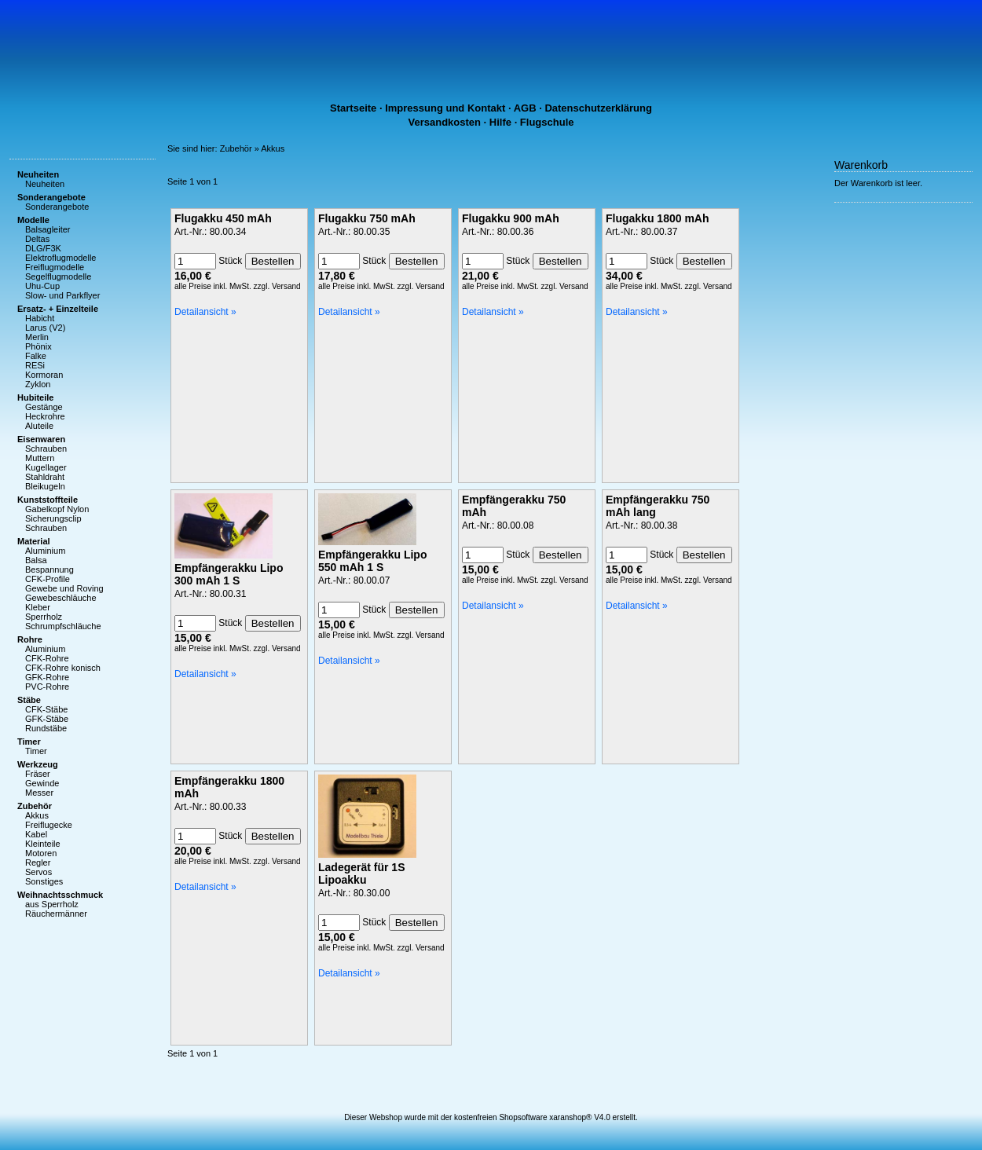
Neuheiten (38, 174)
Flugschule (547, 122)
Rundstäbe (46, 728)
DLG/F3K (43, 248)
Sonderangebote (51, 197)
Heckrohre (45, 416)
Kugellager (46, 467)
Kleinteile (42, 843)
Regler (37, 862)
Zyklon (37, 384)
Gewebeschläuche (61, 597)
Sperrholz (43, 616)
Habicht (39, 318)
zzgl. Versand (277, 286)
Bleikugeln (45, 486)
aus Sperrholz (52, 904)
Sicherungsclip (53, 518)
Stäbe (29, 700)
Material (33, 541)
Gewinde (42, 783)
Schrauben (46, 448)
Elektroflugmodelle (61, 257)
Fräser (37, 773)
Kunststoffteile (47, 499)
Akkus (37, 815)
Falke (35, 356)
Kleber (37, 607)
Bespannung (49, 569)
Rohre (29, 639)
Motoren (41, 853)
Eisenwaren (41, 439)
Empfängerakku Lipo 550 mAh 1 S (372, 560)
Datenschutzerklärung (598, 108)
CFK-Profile (47, 579)
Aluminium (45, 550)
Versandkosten (445, 122)
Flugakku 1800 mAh (657, 218)
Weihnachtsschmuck (60, 894)
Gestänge (44, 407)
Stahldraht (44, 477)
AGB (525, 108)
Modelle (33, 220)
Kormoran (44, 374)
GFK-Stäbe (46, 718)
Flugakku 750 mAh (367, 218)
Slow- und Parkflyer (62, 295)
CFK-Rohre (47, 658)
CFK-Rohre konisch (63, 667)
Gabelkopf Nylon (57, 509)
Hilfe (500, 122)
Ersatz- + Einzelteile (57, 308)
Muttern (39, 458)
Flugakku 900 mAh (510, 218)
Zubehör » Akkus (252, 148)
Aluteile (39, 425)
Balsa (36, 560)
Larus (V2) (45, 327)
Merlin (37, 337)
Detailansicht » (205, 311)
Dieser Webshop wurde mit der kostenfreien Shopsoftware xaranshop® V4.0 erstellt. (490, 1117)
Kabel (36, 834)
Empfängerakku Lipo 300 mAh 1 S (228, 574)
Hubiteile (35, 397)
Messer (39, 792)
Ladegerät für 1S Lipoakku (361, 873)
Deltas (37, 239)
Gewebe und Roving (64, 588)
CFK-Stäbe (46, 709)
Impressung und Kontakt (445, 108)
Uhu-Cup (42, 286)
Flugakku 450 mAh (223, 218)
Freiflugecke (48, 825)
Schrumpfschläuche (63, 626)
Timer (29, 741)
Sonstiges (44, 881)
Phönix (38, 346)
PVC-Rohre (47, 686)
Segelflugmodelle (58, 276)
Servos (38, 872)
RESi (35, 365)
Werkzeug (37, 764)
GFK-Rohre (47, 677)
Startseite (353, 108)
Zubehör (34, 806)
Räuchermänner (56, 913)
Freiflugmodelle (54, 267)
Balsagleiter (47, 229)
